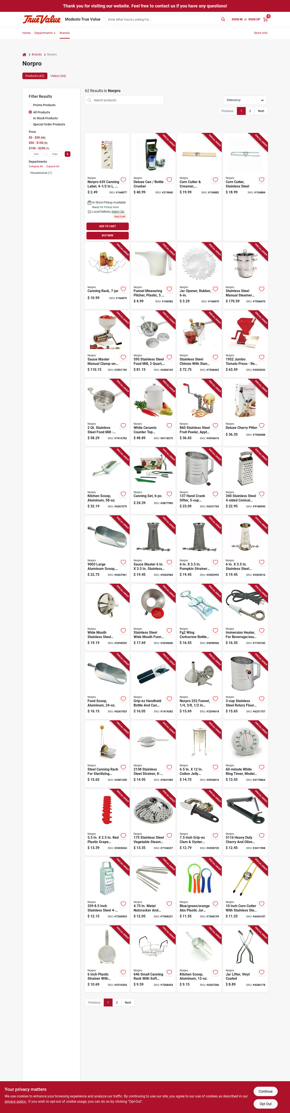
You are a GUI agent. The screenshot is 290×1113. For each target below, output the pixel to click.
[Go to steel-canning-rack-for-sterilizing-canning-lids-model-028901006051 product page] (107, 754)
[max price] (55, 154)
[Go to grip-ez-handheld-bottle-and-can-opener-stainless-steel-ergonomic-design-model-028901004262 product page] (153, 685)
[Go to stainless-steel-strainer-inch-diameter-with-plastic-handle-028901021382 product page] (153, 754)
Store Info (261, 33)
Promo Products (44, 105)
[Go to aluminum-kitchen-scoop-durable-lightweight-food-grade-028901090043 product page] (107, 481)
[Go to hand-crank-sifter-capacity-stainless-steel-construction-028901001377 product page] (199, 481)
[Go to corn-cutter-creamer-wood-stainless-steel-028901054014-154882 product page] (199, 187)
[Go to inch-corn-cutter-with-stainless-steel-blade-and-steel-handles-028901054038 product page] (245, 890)
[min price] (36, 154)
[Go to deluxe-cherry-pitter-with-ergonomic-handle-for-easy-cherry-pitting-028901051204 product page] (245, 412)
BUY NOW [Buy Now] (107, 235)
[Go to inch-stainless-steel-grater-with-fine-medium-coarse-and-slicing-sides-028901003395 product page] (107, 890)
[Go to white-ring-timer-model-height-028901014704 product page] (245, 754)
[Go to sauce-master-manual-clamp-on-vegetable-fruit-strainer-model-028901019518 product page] (107, 344)
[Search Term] (166, 19)
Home (26, 33)
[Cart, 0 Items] (265, 19)
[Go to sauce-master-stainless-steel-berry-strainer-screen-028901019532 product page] (153, 549)
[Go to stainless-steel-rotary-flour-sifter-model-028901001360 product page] (245, 685)
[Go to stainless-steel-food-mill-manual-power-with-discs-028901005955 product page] (153, 344)
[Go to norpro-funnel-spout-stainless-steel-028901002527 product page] (199, 685)
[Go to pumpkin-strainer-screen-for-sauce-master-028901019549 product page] (199, 549)
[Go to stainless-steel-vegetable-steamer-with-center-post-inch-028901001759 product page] (153, 822)
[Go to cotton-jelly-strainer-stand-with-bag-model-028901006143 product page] (199, 754)
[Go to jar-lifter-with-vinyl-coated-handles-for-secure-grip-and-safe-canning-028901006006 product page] (245, 959)
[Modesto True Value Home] (42, 19)
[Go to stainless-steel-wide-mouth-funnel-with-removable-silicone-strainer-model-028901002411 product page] (153, 617)
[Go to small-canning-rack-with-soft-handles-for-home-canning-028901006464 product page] (153, 959)
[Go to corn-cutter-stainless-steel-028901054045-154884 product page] (245, 187)
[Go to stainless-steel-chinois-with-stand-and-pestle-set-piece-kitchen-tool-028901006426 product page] (199, 344)
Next (261, 111)
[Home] (24, 54)
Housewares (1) (41, 173)
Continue (265, 1091)
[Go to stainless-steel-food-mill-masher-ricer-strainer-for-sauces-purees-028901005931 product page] (107, 412)
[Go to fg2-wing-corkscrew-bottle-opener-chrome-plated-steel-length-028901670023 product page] (199, 617)
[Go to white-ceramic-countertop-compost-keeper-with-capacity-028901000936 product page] (153, 412)
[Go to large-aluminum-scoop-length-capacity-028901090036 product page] (107, 549)
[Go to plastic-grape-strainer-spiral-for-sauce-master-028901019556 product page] (107, 822)
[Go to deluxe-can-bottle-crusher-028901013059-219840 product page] (153, 187)
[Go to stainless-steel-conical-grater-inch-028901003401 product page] (245, 481)
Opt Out (266, 1104)
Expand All (53, 166)
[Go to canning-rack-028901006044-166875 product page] (107, 276)
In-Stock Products (45, 118)
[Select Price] (67, 154)
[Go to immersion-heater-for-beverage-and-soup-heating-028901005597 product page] (245, 617)
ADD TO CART (107, 226)
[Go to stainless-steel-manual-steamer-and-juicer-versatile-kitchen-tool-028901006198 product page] (245, 276)
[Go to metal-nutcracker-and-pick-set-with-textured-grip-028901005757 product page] (153, 890)
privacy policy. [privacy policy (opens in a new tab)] (16, 1101)
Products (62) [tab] (34, 76)
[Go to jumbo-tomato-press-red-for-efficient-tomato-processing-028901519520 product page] (245, 344)
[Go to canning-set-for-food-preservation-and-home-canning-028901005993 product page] (153, 481)
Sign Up (254, 19)
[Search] (223, 19)
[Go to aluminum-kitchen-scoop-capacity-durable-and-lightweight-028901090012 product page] (199, 959)
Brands (65, 33)
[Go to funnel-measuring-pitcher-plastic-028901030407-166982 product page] (153, 276)
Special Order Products (49, 124)
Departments (43, 33)
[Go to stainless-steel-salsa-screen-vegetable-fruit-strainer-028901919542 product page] (245, 549)
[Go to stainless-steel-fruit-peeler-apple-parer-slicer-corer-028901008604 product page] (199, 412)
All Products (41, 112)
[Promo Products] (30, 104)
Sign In (237, 19)
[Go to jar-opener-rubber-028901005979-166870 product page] (199, 276)
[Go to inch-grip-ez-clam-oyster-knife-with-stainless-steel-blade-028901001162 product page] (199, 822)
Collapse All (36, 166)
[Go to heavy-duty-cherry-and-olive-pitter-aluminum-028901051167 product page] (245, 822)
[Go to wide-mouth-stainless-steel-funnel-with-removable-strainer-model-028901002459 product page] (107, 617)
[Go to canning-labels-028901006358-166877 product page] (107, 187)
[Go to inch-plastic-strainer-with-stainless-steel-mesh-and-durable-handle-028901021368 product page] (107, 959)
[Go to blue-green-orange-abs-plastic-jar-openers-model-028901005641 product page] (199, 890)
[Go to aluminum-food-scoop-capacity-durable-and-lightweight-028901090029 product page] (107, 685)
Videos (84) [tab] (58, 76)
